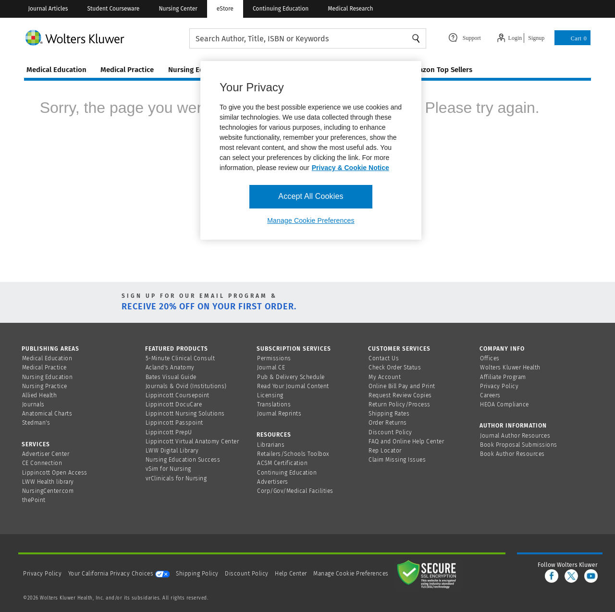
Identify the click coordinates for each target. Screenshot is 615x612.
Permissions (274, 358)
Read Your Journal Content (293, 386)
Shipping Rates (389, 413)
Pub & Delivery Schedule (291, 377)
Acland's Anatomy (170, 367)
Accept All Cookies (310, 196)
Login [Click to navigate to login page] (515, 38)
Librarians (270, 444)
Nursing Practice (44, 386)
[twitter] (571, 576)
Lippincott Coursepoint (177, 395)
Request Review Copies (400, 395)
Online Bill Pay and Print (402, 386)
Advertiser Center (46, 454)
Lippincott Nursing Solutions (185, 413)
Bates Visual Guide (171, 377)
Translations (274, 404)
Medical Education (47, 358)
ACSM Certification (282, 463)
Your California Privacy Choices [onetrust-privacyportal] (119, 573)
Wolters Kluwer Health (510, 367)
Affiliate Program (503, 377)
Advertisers (272, 481)
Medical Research (350, 8)
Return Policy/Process (399, 404)
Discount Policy (390, 432)
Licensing (270, 395)
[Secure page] (428, 573)
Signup (536, 38)
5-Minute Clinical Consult (180, 358)
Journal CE (271, 367)
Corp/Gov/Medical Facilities (295, 491)
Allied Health (39, 395)
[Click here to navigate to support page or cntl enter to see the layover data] (464, 37)
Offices (490, 358)
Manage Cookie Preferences (351, 573)
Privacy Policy (499, 386)
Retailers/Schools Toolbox (293, 454)
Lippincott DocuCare (174, 404)
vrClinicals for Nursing (176, 478)
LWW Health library (48, 481)
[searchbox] (308, 39)
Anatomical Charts (47, 413)
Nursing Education (47, 377)
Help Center (291, 573)
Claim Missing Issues (397, 459)
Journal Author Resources (515, 435)
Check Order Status (395, 367)
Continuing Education (280, 8)
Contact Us (384, 358)
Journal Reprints (279, 413)
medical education (56, 69)
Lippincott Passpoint (174, 422)
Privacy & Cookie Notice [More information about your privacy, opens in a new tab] (350, 167)
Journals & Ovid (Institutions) (186, 386)
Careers (490, 395)
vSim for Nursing (168, 468)
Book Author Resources (512, 454)
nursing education (198, 69)
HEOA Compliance (504, 404)
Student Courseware (113, 8)
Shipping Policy (197, 573)
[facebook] (551, 576)
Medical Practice (44, 367)
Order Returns (388, 422)
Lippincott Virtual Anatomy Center (192, 441)
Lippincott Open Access (54, 472)
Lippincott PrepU (169, 432)
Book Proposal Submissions (518, 444)
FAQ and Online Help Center (406, 441)
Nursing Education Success (183, 459)
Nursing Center (178, 8)
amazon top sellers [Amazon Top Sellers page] (440, 69)
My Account (385, 377)
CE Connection (42, 463)
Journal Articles (48, 8)
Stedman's (36, 422)
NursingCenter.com (48, 491)
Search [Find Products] (416, 38)
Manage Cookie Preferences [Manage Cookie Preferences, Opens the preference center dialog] (310, 220)
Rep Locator (385, 450)
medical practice (127, 69)
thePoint (34, 500)
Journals (33, 404)
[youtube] (591, 576)
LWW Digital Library (172, 450)
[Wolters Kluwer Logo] (107, 37)
